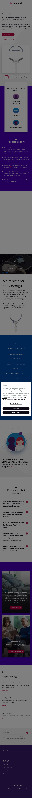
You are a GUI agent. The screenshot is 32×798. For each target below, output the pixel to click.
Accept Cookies (16, 412)
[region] (16, 399)
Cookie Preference (16, 404)
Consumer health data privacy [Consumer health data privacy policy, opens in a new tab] (16, 399)
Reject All (16, 408)
